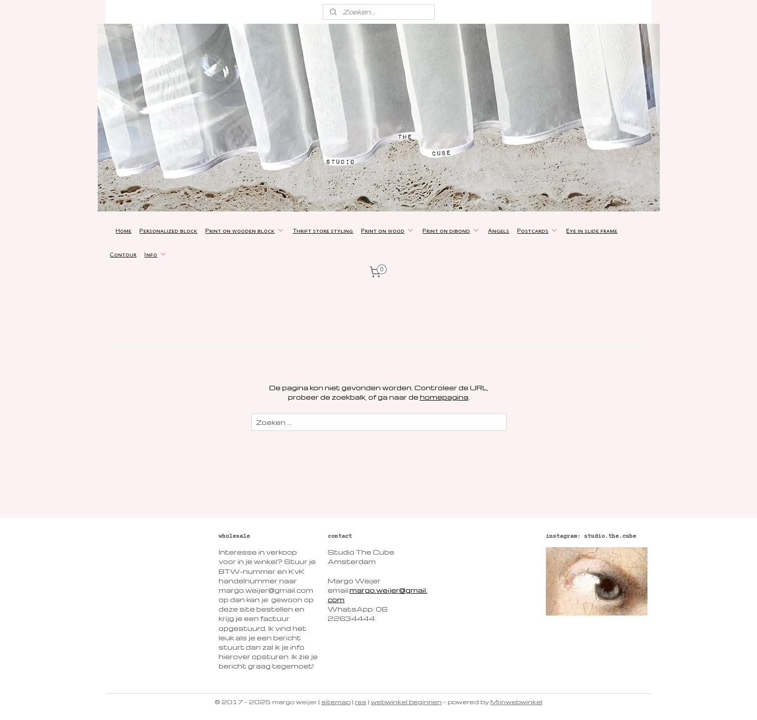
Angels (498, 230)
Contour (123, 254)
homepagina (443, 397)
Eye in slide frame (591, 230)
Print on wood (387, 230)
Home (123, 230)
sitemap (335, 702)
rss (360, 702)
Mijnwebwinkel (516, 702)
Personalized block (168, 230)
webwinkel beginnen (406, 702)
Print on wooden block (245, 230)
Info (155, 254)
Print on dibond (451, 230)
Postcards (537, 230)
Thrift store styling (322, 230)
